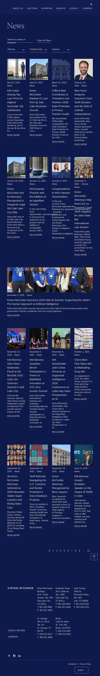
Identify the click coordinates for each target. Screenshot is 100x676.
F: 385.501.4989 (44, 637)
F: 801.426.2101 (81, 607)
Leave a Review (16, 630)
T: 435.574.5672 (44, 634)
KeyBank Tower (63, 588)
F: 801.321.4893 (44, 610)
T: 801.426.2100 (81, 604)
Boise (58, 618)
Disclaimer (72, 664)
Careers (87, 8)
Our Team (32, 8)
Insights (60, 8)
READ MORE (13, 135)
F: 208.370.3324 (63, 634)
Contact (74, 8)
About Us (18, 8)
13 (88, 551)
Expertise (46, 8)
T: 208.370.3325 (63, 631)
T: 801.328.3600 (44, 607)
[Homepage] (20, 588)
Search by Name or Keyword (16, 41)
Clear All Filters (44, 40)
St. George (42, 618)
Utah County (79, 588)
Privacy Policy (85, 664)
